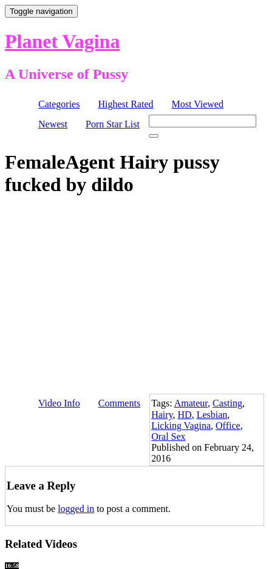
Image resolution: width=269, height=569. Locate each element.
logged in (76, 508)
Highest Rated (125, 104)
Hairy (161, 414)
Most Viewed (197, 104)
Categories (59, 104)
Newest (52, 124)
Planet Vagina (62, 41)
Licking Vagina (181, 425)
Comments (119, 403)
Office (228, 425)
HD (185, 414)
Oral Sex (168, 436)
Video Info (59, 403)
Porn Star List (113, 124)
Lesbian (212, 414)
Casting (227, 403)
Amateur (191, 403)
